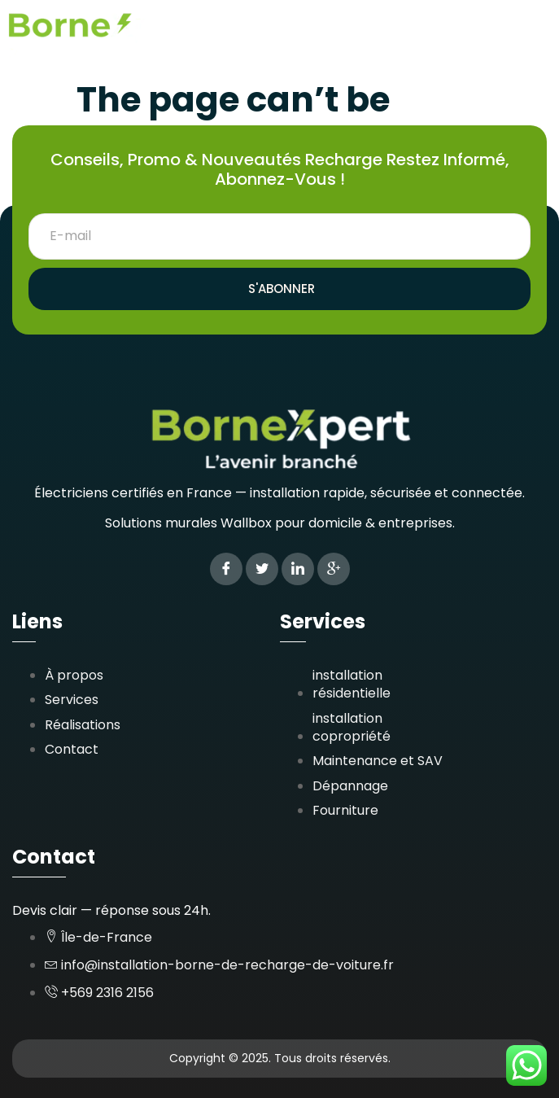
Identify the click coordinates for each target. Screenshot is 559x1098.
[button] (537, 31)
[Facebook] (226, 569)
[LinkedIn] (298, 569)
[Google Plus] (333, 569)
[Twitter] (262, 569)
